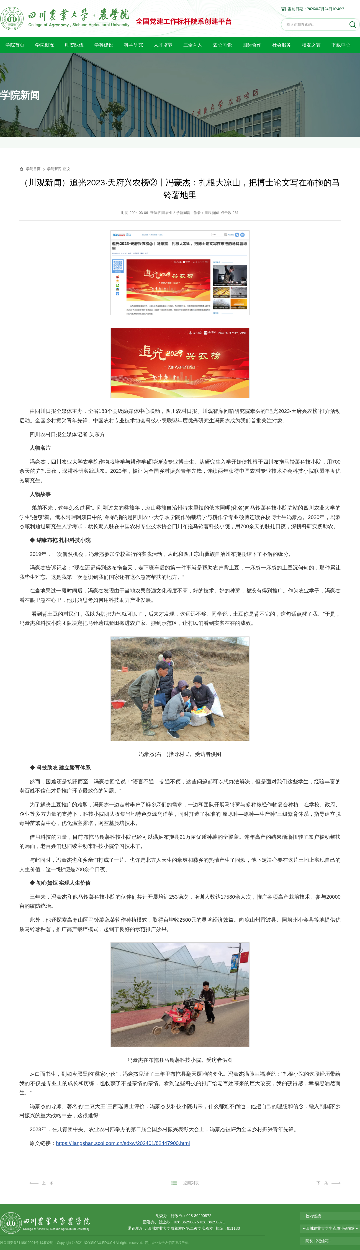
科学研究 (133, 45)
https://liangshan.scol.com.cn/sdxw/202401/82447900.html (123, 1143)
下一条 (322, 1183)
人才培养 (163, 45)
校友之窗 (311, 45)
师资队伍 (74, 45)
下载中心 (340, 45)
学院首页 (15, 45)
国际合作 (252, 45)
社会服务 (281, 45)
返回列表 (191, 1183)
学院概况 (44, 45)
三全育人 (192, 45)
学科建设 (103, 45)
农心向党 (222, 45)
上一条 (47, 1183)
